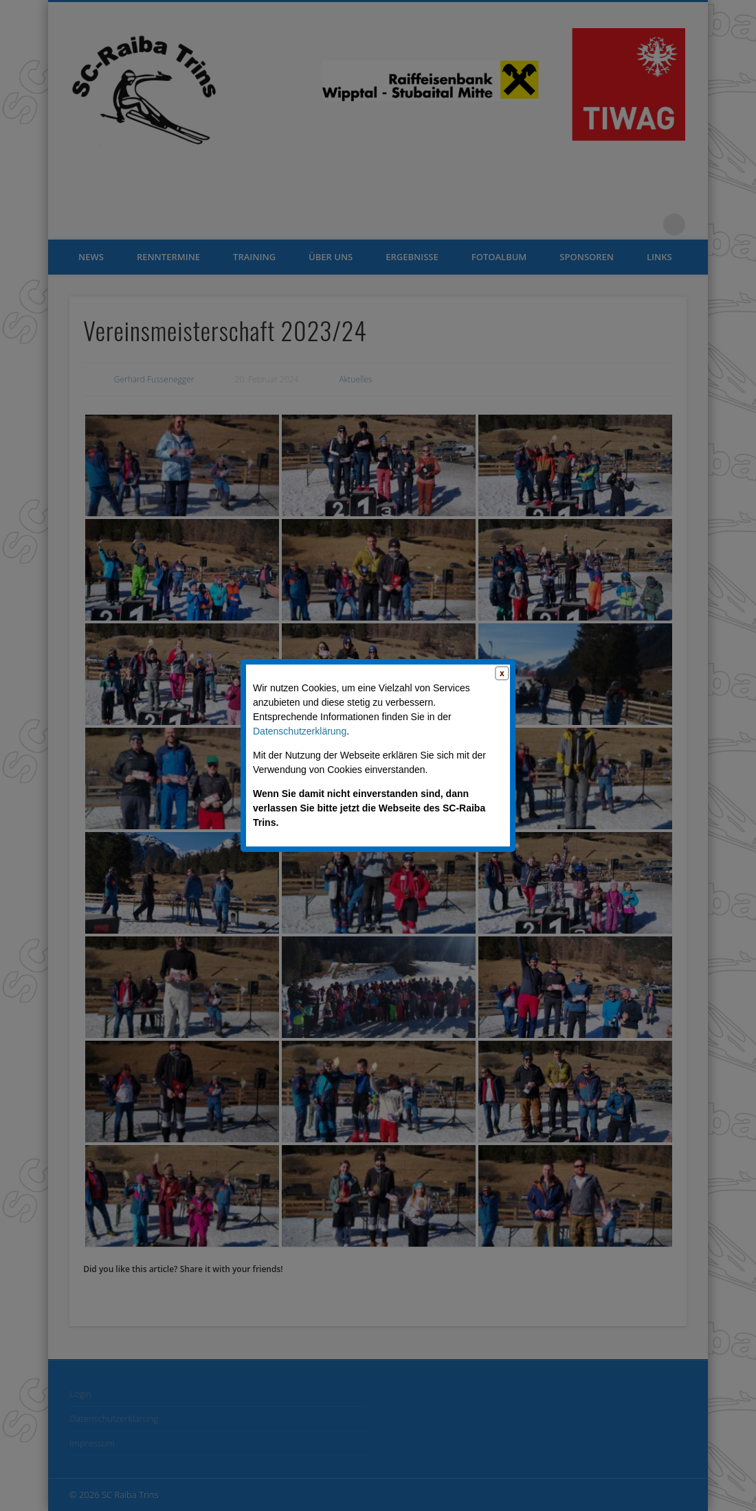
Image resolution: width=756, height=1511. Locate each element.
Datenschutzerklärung (299, 731)
